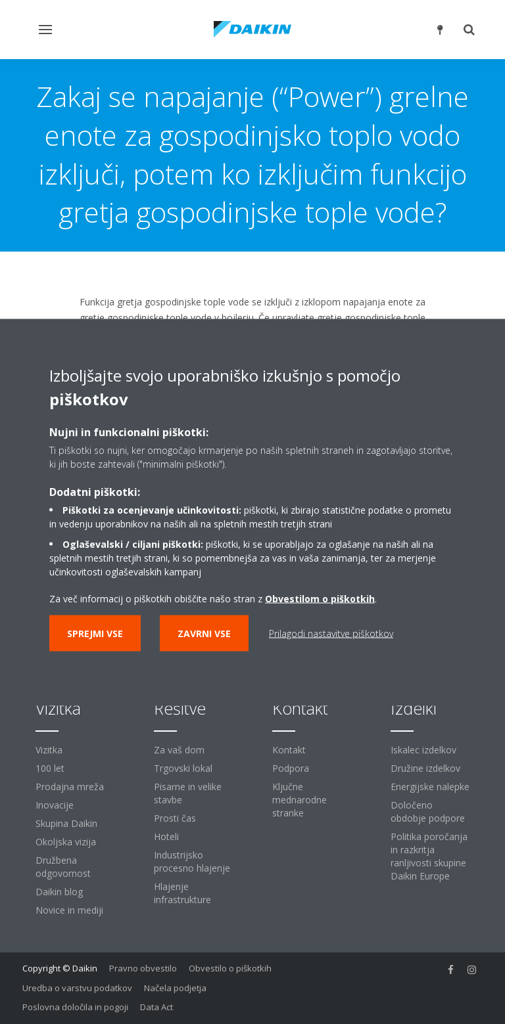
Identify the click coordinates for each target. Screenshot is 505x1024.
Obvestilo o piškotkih (230, 968)
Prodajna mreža (70, 786)
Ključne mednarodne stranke (299, 799)
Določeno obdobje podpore (428, 811)
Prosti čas (175, 818)
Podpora (290, 768)
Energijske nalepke (430, 786)
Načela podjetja (175, 988)
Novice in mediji (69, 910)
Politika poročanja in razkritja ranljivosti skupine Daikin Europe (429, 856)
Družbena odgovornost (63, 866)
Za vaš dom (179, 750)
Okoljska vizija (66, 841)
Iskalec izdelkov (423, 750)
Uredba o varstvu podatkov (77, 988)
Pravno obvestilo (143, 968)
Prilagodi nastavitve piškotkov (331, 633)
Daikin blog (59, 891)
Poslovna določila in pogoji (75, 1007)
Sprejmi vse (95, 633)
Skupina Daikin (66, 823)
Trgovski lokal (183, 768)
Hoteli (166, 836)
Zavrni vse (204, 633)
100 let (50, 768)
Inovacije (55, 805)
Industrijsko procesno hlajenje (192, 861)
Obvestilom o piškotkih (320, 598)
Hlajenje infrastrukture (182, 893)
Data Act (156, 1007)
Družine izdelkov (425, 768)
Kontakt (289, 750)
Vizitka (49, 750)
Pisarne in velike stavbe (188, 793)
